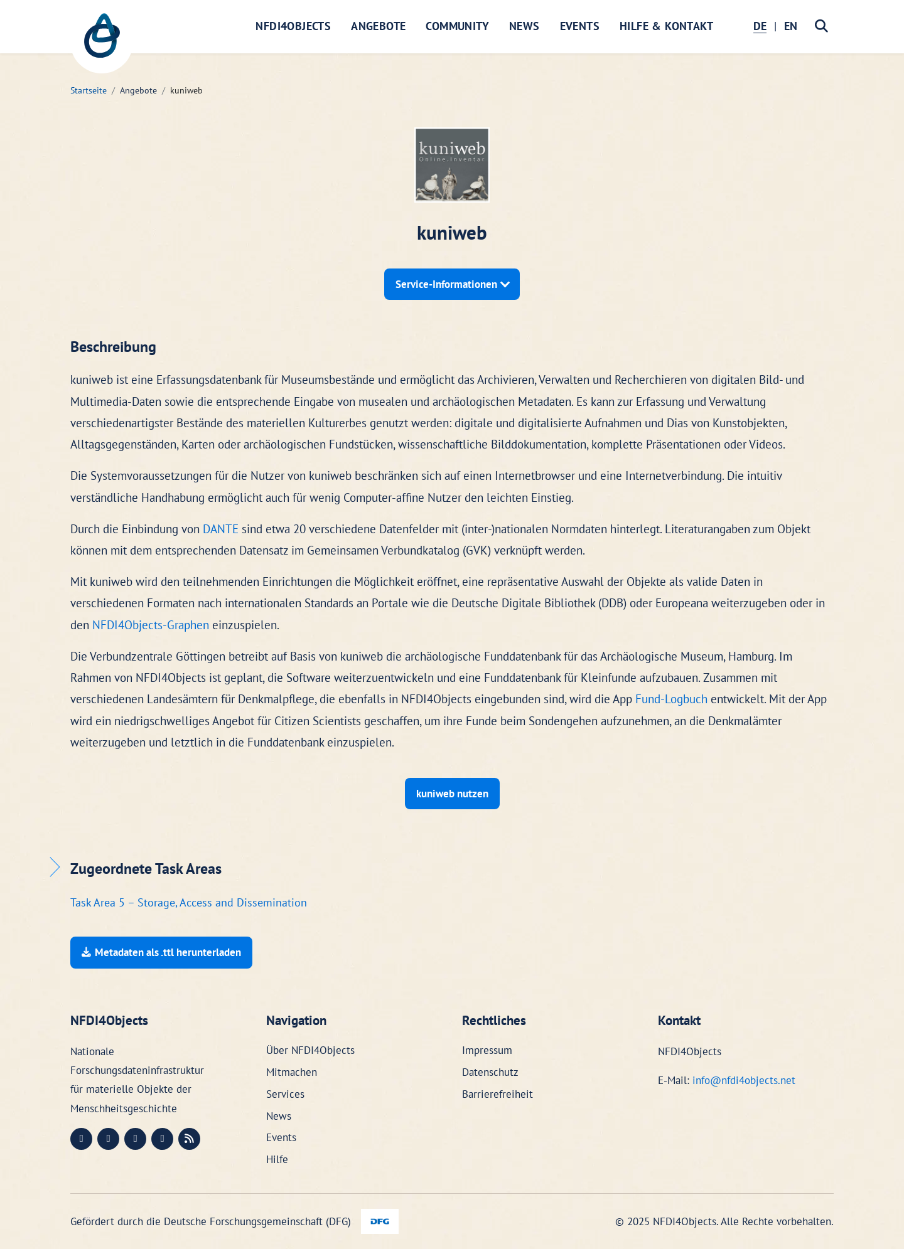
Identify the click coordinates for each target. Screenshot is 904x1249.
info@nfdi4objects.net (743, 1080)
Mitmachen (291, 1072)
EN (790, 26)
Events (580, 26)
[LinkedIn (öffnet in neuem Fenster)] (108, 1139)
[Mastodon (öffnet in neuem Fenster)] (81, 1139)
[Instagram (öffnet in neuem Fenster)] (135, 1139)
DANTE (221, 528)
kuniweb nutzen (452, 793)
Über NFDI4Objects (310, 1050)
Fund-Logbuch (671, 698)
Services (285, 1094)
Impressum (487, 1050)
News (524, 26)
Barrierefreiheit (497, 1094)
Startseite (88, 90)
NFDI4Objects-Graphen (150, 624)
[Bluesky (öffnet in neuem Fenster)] (162, 1139)
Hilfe (277, 1159)
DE (760, 26)
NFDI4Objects (293, 26)
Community (457, 26)
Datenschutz (490, 1072)
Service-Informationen (448, 284)
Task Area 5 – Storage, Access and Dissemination (188, 902)
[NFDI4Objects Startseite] (101, 42)
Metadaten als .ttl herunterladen (161, 952)
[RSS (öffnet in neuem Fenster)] (189, 1139)
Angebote (378, 26)
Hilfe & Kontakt (666, 26)
